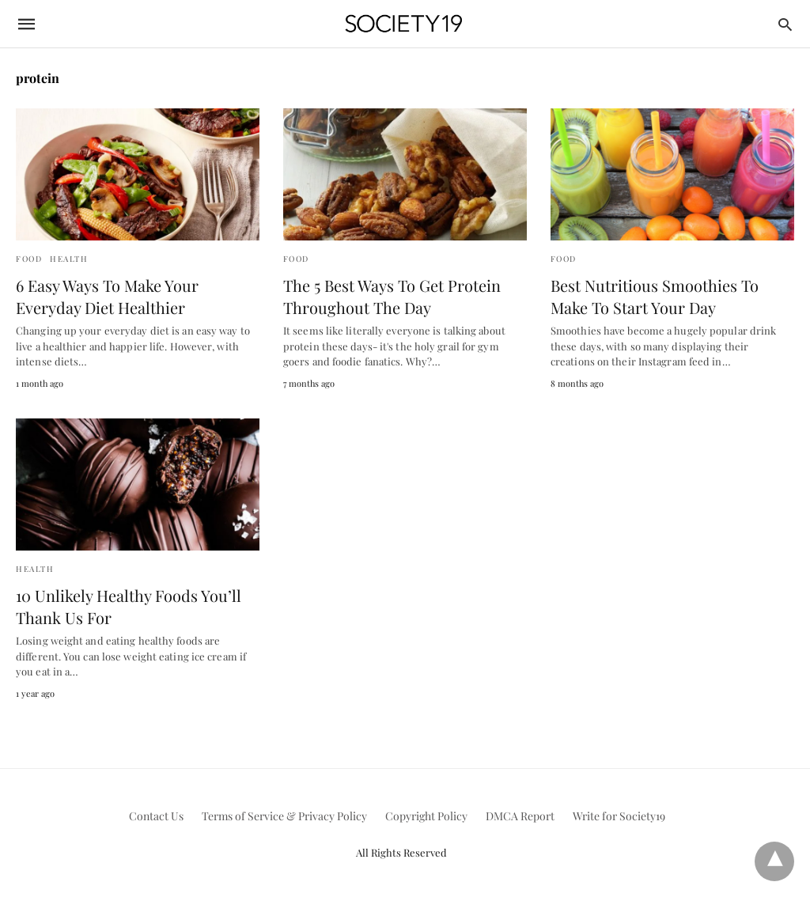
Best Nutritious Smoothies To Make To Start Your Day (655, 296)
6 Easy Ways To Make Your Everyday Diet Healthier (107, 296)
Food (29, 258)
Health (69, 258)
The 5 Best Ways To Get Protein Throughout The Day (392, 296)
